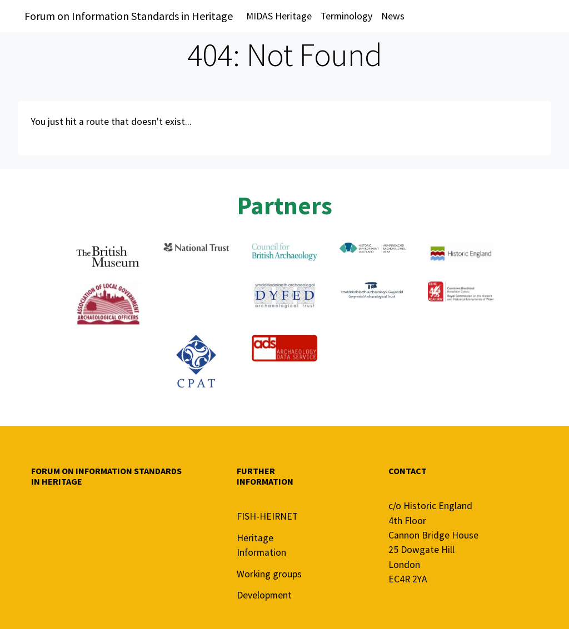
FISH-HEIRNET (267, 516)
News (393, 16)
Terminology (346, 16)
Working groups (269, 574)
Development (264, 595)
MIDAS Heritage (279, 16)
